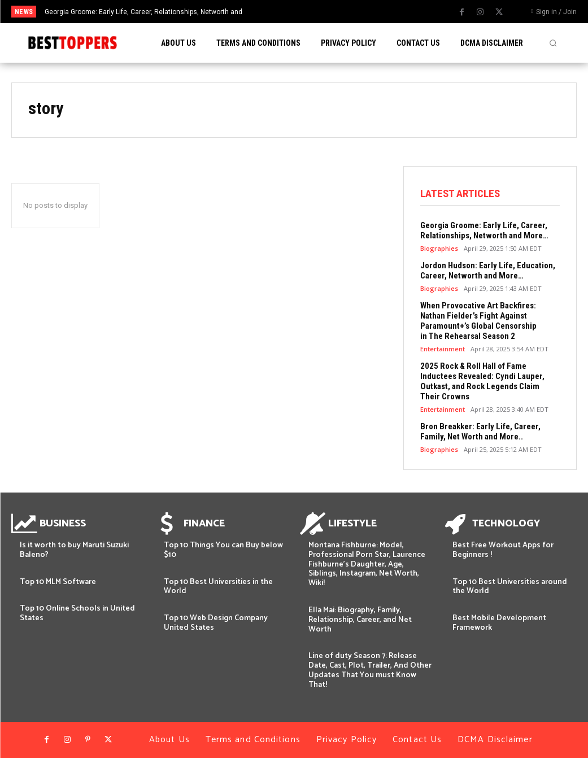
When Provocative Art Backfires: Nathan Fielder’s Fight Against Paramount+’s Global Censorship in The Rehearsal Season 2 (478, 320)
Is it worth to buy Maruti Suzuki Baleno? (74, 550)
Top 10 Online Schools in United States (77, 613)
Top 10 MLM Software (58, 582)
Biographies (439, 248)
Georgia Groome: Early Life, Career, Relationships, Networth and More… (484, 230)
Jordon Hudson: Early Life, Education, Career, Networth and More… (487, 270)
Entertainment (442, 349)
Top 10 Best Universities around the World (509, 587)
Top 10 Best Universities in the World (218, 587)
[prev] (306, 12)
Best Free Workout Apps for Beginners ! (503, 550)
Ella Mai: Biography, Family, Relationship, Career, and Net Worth (360, 620)
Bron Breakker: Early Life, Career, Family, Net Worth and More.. (480, 431)
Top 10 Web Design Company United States (216, 623)
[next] (324, 12)
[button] (553, 43)
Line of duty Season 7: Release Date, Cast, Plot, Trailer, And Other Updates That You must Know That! (370, 670)
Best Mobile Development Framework (499, 623)
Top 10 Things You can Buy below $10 (223, 550)
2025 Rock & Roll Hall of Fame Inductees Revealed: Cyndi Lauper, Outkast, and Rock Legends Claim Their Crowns (482, 381)
